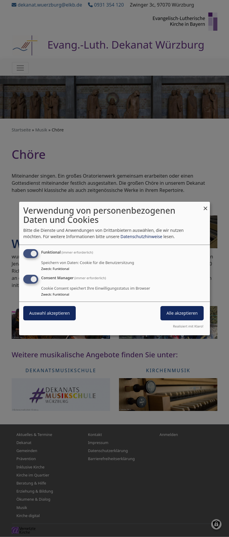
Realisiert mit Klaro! (188, 326)
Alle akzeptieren (182, 313)
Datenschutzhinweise (141, 236)
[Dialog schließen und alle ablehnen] (205, 205)
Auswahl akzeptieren (49, 313)
